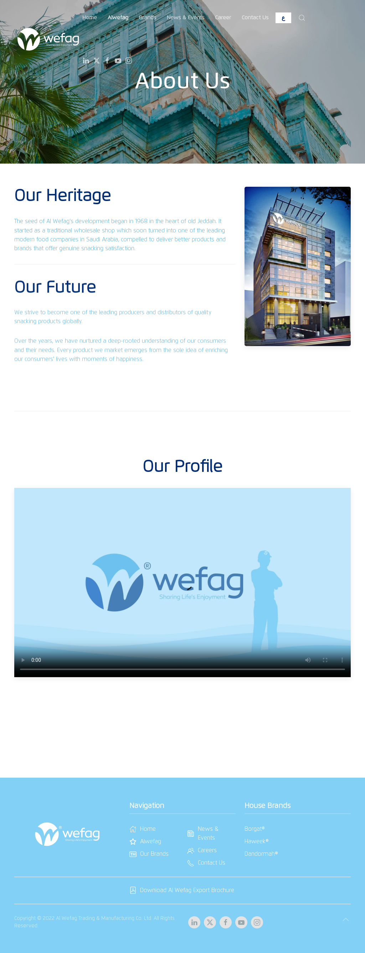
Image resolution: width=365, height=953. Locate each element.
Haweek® (257, 841)
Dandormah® (261, 854)
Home (89, 17)
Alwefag (118, 17)
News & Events (185, 17)
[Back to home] (48, 39)
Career (223, 17)
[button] (301, 18)
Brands (147, 17)
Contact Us (255, 17)
